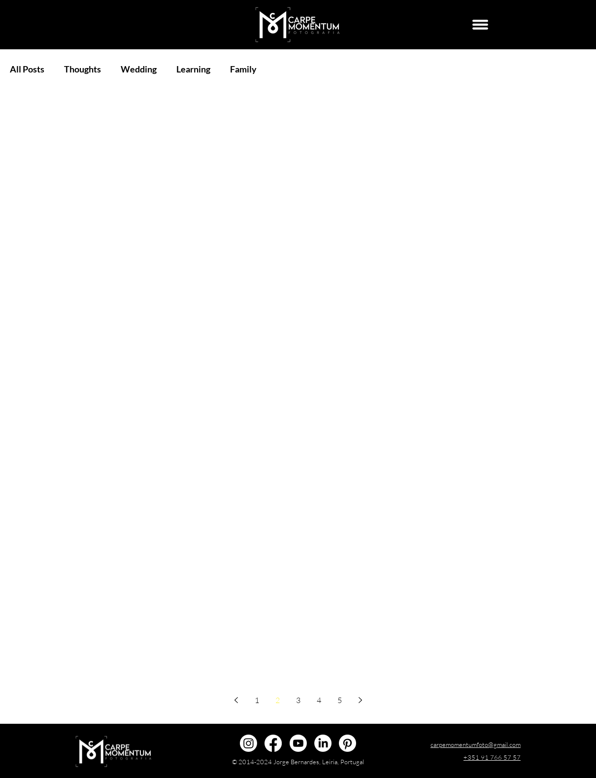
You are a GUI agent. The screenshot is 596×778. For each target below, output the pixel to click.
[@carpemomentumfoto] (248, 743)
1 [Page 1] (257, 700)
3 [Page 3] (298, 700)
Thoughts (82, 69)
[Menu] (480, 24)
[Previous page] (236, 700)
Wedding (139, 69)
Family (243, 69)
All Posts (27, 69)
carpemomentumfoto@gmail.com (475, 744)
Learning (193, 69)
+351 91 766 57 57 (492, 757)
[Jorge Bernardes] (322, 743)
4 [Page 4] (319, 700)
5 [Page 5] (339, 700)
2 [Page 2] (277, 700)
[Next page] (360, 700)
